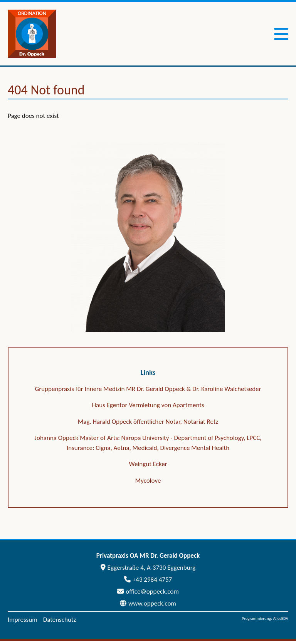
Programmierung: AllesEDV (265, 618)
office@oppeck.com (148, 591)
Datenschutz (59, 620)
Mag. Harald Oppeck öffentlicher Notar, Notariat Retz (148, 422)
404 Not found (46, 90)
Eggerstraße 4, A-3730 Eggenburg (148, 568)
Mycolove (148, 481)
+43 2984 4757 (148, 580)
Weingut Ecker (148, 464)
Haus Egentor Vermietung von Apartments (148, 405)
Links (148, 372)
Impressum (22, 620)
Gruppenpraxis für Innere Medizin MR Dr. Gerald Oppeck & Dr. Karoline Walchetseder (148, 389)
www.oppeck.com (148, 603)
